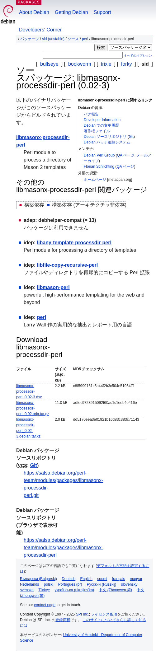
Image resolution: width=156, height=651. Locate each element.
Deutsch (68, 579)
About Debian (34, 12)
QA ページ (126, 155)
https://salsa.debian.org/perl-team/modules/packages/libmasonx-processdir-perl (63, 547)
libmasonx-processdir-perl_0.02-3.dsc (29, 391)
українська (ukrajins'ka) (74, 590)
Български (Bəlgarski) (38, 579)
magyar (136, 579)
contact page (44, 605)
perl (85, 39)
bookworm (79, 64)
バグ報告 (91, 114)
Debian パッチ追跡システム (107, 142)
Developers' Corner (40, 29)
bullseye (49, 64)
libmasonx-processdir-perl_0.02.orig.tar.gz (32, 408)
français (118, 579)
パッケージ (29, 39)
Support (102, 12)
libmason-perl (53, 287)
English (86, 579)
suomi (102, 579)
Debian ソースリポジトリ (105, 136)
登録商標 (62, 620)
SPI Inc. (82, 614)
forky (126, 64)
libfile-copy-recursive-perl (67, 265)
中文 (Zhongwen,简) (115, 590)
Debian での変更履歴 (101, 125)
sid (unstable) (53, 39)
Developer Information (102, 120)
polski (49, 584)
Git (131, 136)
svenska (27, 590)
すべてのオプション (138, 55)
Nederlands (29, 584)
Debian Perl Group (99, 155)
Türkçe (44, 590)
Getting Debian (71, 12)
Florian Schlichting (99, 166)
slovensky (129, 584)
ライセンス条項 (104, 614)
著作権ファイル (97, 131)
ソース (73, 39)
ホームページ (95, 179)
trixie (106, 64)
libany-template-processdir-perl (74, 242)
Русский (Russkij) (101, 584)
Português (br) (70, 584)
